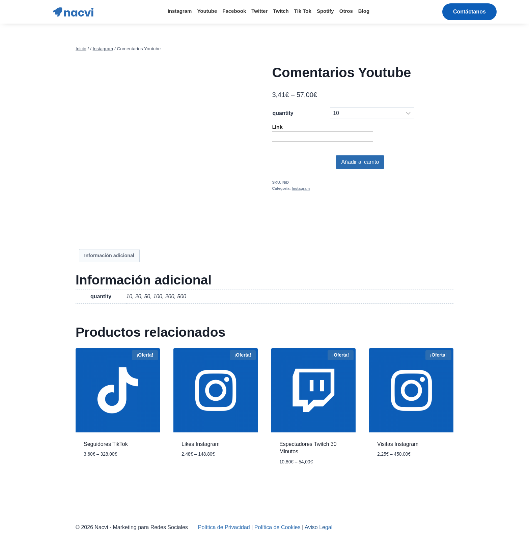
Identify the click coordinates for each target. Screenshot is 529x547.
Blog (363, 11)
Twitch (280, 11)
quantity (282, 113)
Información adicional (109, 255)
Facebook (234, 11)
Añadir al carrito (360, 162)
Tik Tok (302, 11)
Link (278, 127)
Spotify (325, 11)
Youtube (207, 11)
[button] (469, 11)
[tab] (109, 255)
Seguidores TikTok (106, 444)
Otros (346, 11)
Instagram (180, 11)
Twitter (259, 11)
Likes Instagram (201, 444)
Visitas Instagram (397, 444)
